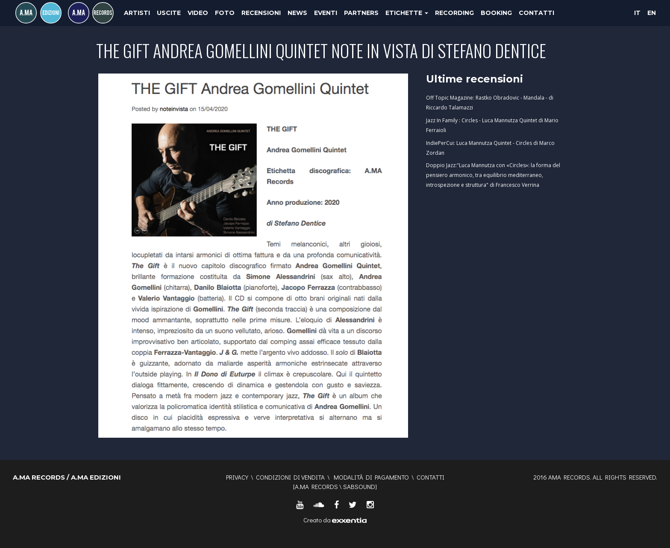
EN (651, 13)
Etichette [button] (406, 13)
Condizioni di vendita (290, 477)
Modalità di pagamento (371, 477)
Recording (454, 13)
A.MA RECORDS (316, 486)
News (297, 13)
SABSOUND (359, 486)
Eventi (325, 13)
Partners (361, 13)
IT (637, 13)
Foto (225, 13)
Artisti (137, 13)
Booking (496, 13)
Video (198, 13)
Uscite (169, 13)
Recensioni (261, 13)
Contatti (536, 13)
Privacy (237, 477)
